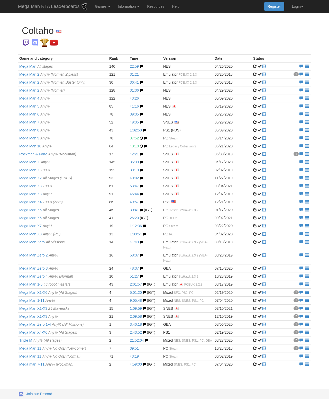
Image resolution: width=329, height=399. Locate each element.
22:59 (134, 66)
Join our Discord (39, 394)
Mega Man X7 (35, 226)
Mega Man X (34, 162)
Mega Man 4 (34, 98)
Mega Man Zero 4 (46, 276)
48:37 (134, 268)
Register (274, 6)
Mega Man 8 (34, 130)
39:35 (134, 114)
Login (297, 6)
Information (129, 6)
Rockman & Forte (47, 154)
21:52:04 (137, 340)
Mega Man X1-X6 (48, 292)
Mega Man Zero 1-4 (51, 324)
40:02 (134, 178)
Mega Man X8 (39, 234)
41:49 (134, 242)
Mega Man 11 (52, 348)
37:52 (134, 138)
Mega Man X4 (41, 202)
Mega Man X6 (39, 218)
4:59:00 (136, 364)
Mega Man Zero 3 (38, 268)
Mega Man (36, 66)
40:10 (134, 146)
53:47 (134, 186)
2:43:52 (136, 332)
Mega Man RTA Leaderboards (53, 7)
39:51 (134, 348)
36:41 (134, 82)
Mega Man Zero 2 (38, 255)
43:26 (134, 98)
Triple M (40, 340)
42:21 (134, 154)
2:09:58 (136, 316)
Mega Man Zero (42, 242)
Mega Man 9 (34, 138)
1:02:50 (136, 130)
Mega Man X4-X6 (48, 332)
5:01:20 (136, 292)
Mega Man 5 (34, 106)
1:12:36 (136, 226)
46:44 (134, 194)
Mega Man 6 (34, 114)
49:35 (134, 122)
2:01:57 (136, 284)
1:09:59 (136, 308)
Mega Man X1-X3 (44, 308)
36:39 (134, 162)
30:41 (134, 210)
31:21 (134, 74)
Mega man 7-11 (46, 364)
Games (102, 6)
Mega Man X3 (35, 186)
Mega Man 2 (48, 74)
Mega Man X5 (39, 210)
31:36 (134, 90)
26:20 (134, 218)
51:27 (134, 276)
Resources (155, 6)
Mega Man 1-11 (37, 300)
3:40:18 (136, 324)
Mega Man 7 (34, 122)
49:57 (134, 202)
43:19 (134, 356)
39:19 (134, 170)
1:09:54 (136, 234)
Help (175, 6)
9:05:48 (136, 300)
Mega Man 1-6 (44, 284)
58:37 (134, 255)
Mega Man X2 (45, 178)
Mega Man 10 (35, 146)
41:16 (134, 106)
